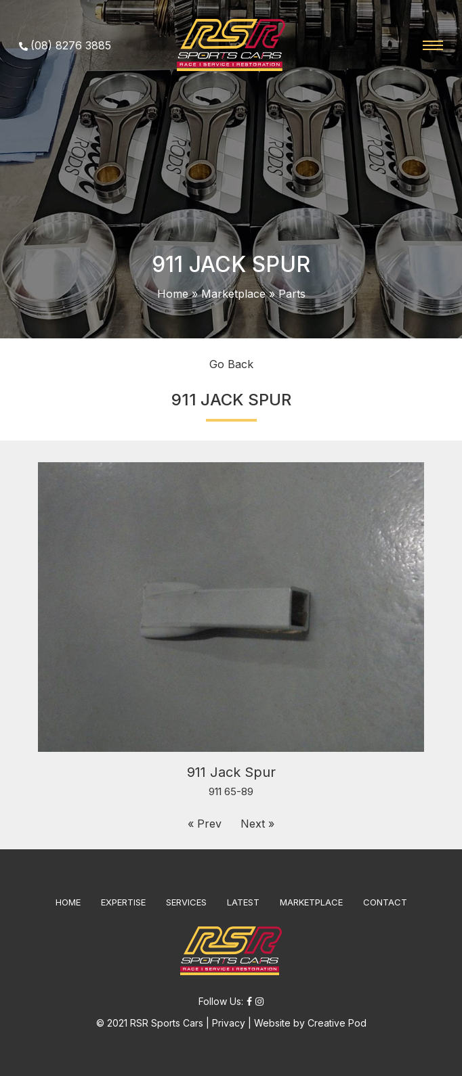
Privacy (228, 1023)
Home (172, 293)
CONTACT (385, 902)
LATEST (243, 902)
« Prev (205, 823)
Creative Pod (337, 1023)
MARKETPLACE (311, 902)
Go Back (231, 364)
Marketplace (233, 293)
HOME (68, 902)
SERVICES (186, 902)
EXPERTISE (123, 902)
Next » (257, 823)
